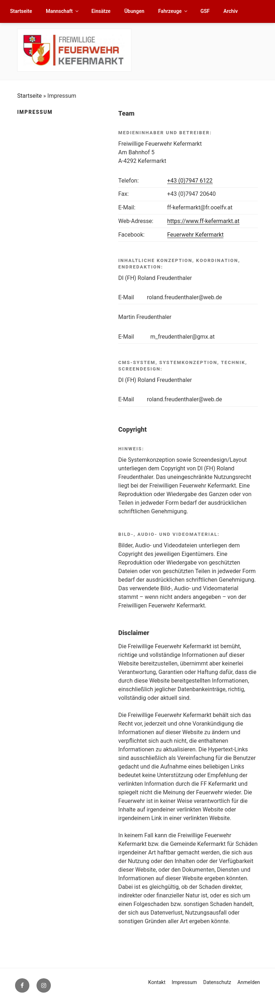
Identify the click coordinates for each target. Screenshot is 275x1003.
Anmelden (248, 982)
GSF (205, 11)
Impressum (184, 982)
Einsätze (100, 11)
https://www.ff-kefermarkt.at (203, 221)
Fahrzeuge (173, 11)
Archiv (230, 11)
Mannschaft (62, 11)
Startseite (21, 11)
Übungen (134, 11)
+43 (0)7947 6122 (190, 180)
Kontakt (156, 982)
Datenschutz (217, 982)
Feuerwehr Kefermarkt (195, 234)
